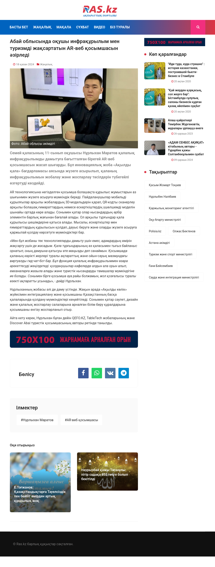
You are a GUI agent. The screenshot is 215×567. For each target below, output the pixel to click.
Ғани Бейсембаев (161, 266)
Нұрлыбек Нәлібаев (162, 196)
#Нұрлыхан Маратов (37, 420)
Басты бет (19, 27)
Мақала (63, 27)
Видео (99, 27)
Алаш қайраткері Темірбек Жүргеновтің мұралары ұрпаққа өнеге (185, 124)
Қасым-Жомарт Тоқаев (165, 185)
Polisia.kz (155, 231)
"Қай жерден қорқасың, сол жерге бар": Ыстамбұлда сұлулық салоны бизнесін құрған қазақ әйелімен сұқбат (185, 98)
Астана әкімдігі (159, 242)
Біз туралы (120, 27)
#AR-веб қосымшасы (81, 420)
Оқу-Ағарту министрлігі (165, 219)
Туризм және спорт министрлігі (170, 254)
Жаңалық (42, 27)
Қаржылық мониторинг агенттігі (171, 208)
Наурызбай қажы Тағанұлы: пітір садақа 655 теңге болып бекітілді (104, 474)
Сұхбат (82, 27)
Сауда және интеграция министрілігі (174, 277)
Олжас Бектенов (184, 231)
